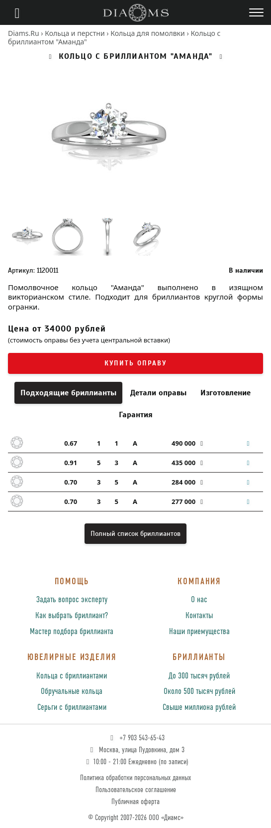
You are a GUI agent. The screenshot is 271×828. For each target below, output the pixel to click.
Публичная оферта (135, 802)
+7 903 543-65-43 (136, 738)
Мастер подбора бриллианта (71, 632)
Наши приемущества (199, 632)
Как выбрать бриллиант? (71, 616)
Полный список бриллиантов (135, 533)
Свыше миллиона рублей (199, 707)
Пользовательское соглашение (135, 790)
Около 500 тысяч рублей (199, 691)
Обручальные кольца (71, 691)
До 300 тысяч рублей (199, 676)
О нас (199, 600)
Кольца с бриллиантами (71, 676)
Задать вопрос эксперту (71, 600)
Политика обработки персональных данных (135, 778)
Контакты (199, 616)
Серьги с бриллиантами (71, 707)
